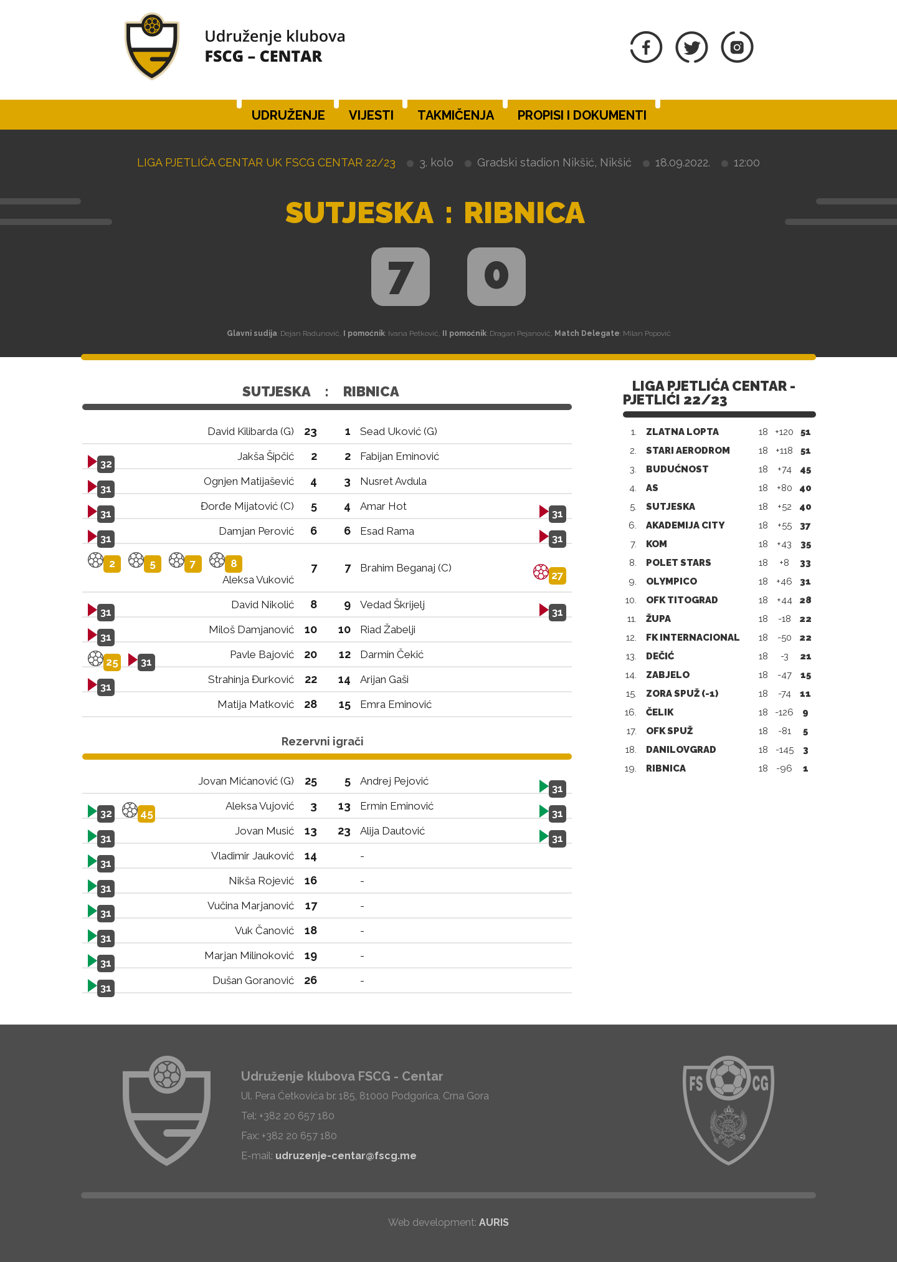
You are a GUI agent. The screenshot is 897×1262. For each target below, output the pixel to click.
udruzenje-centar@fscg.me (346, 1156)
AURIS (494, 1222)
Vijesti (371, 115)
